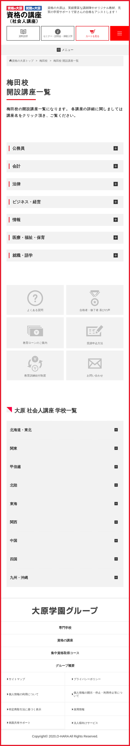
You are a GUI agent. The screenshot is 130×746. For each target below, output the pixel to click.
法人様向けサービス (86, 723)
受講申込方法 (95, 343)
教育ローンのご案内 (35, 342)
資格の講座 (65, 640)
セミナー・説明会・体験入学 (57, 33)
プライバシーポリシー (87, 679)
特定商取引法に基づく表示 (25, 709)
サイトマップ (17, 679)
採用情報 (79, 709)
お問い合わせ (95, 375)
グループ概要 (65, 665)
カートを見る (92, 33)
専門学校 (65, 627)
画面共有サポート (19, 722)
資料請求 (23, 33)
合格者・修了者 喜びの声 (95, 310)
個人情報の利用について (24, 694)
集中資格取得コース (65, 653)
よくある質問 (35, 310)
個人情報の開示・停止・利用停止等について (98, 694)
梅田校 (43, 60)
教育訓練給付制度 (35, 375)
